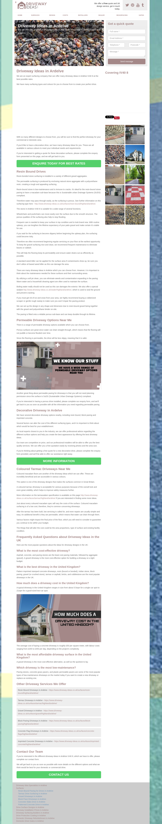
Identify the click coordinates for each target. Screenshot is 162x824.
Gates (141, 15)
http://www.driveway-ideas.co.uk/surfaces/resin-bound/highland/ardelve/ (65, 204)
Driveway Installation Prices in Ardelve (32, 810)
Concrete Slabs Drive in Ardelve (31, 802)
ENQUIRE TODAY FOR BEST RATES (58, 163)
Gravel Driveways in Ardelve (30, 796)
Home (20, 15)
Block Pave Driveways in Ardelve (32, 799)
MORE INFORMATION (59, 461)
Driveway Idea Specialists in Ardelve (31, 785)
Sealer (101, 15)
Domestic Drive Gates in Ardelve (30, 821)
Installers (83, 15)
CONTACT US (59, 774)
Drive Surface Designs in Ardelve (30, 807)
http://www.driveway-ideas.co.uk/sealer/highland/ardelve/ (47, 290)
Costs (65, 15)
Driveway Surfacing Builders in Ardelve (32, 813)
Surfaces (35, 15)
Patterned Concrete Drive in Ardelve (33, 804)
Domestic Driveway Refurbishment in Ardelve (35, 818)
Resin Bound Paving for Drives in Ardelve (35, 791)
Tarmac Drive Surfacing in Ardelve (32, 794)
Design (52, 15)
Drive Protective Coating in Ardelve (31, 815)
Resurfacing (121, 15)
